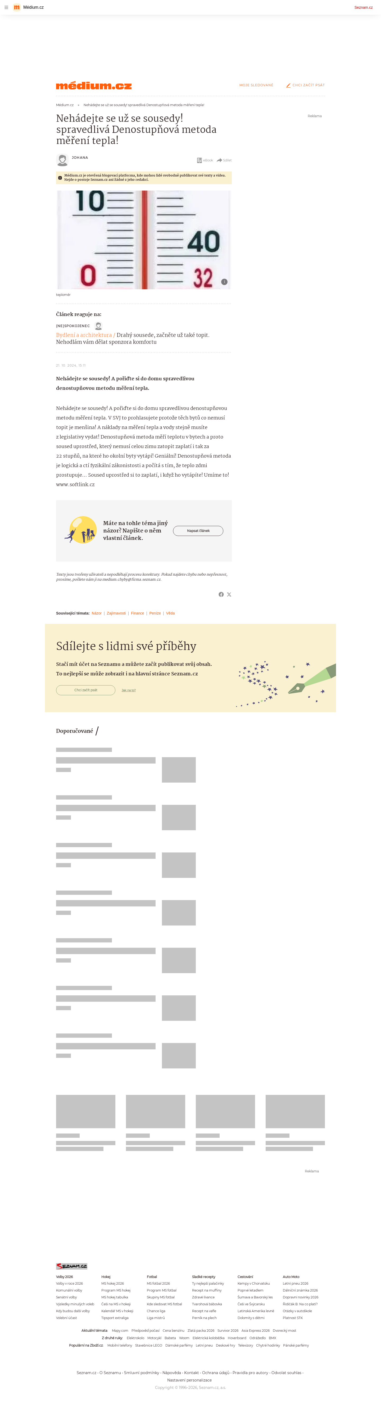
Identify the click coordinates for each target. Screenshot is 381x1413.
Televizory (245, 1345)
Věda (170, 613)
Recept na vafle (204, 1311)
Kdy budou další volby (73, 1311)
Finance (137, 613)
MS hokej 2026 (112, 1283)
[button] (144, 240)
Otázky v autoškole (297, 1311)
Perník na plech (204, 1318)
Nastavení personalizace (189, 1380)
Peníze (155, 613)
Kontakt (191, 1372)
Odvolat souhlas (286, 1372)
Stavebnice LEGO (148, 1345)
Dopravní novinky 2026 (300, 1297)
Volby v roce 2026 (69, 1283)
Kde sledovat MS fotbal (164, 1304)
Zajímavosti (116, 613)
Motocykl (154, 1338)
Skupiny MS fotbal (161, 1297)
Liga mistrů (156, 1318)
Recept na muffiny (206, 1290)
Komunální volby (69, 1290)
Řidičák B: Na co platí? (300, 1304)
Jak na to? (129, 690)
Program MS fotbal (161, 1290)
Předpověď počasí (145, 1331)
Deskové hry (225, 1345)
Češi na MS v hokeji (116, 1304)
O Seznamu (110, 1372)
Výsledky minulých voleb (75, 1304)
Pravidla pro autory (250, 1372)
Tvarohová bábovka (207, 1304)
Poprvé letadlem (251, 1290)
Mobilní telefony (119, 1345)
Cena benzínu (173, 1331)
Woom (184, 1338)
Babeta (170, 1338)
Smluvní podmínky (141, 1372)
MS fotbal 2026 (158, 1283)
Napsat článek (198, 531)
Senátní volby (66, 1297)
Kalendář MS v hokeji (117, 1311)
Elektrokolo (135, 1338)
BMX (272, 1338)
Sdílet (224, 160)
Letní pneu (204, 1345)
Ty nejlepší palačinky (208, 1283)
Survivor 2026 (227, 1331)
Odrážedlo (258, 1338)
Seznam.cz (364, 7)
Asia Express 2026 (256, 1331)
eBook (204, 160)
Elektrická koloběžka (209, 1338)
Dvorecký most (284, 1331)
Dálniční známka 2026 (300, 1290)
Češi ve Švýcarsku (251, 1304)
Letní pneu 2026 (295, 1283)
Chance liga (156, 1311)
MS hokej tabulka (114, 1297)
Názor (97, 613)
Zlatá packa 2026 (201, 1331)
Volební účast (66, 1318)
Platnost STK (293, 1318)
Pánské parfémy (296, 1345)
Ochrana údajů (215, 1372)
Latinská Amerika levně (256, 1311)
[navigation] (6, 7)
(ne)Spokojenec (73, 326)
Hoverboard (237, 1338)
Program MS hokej (115, 1290)
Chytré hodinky (268, 1345)
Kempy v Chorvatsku (254, 1283)
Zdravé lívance (203, 1297)
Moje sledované (256, 85)
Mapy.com (120, 1331)
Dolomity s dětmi (251, 1318)
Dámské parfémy (179, 1345)
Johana (80, 158)
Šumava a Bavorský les (255, 1297)
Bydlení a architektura (84, 335)
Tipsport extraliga (115, 1318)
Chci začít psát (304, 85)
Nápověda (171, 1372)
